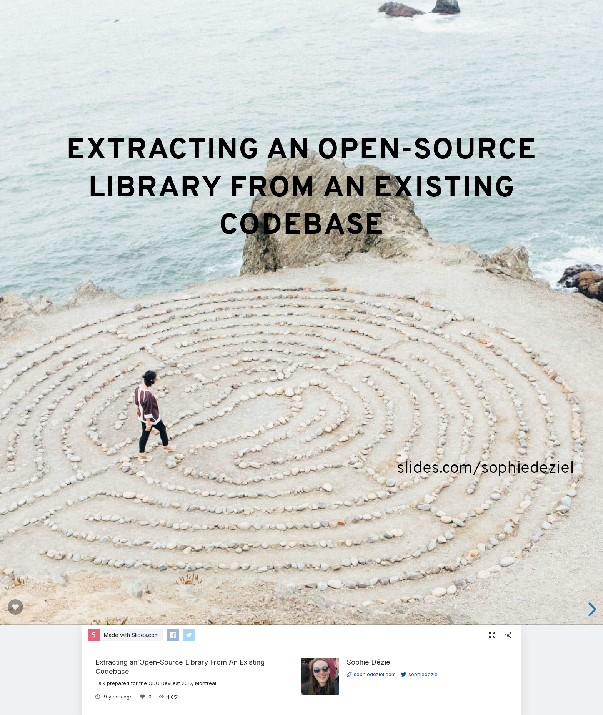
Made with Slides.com (131, 635)
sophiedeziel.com (371, 674)
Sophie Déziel (369, 662)
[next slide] (591, 609)
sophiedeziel (420, 674)
